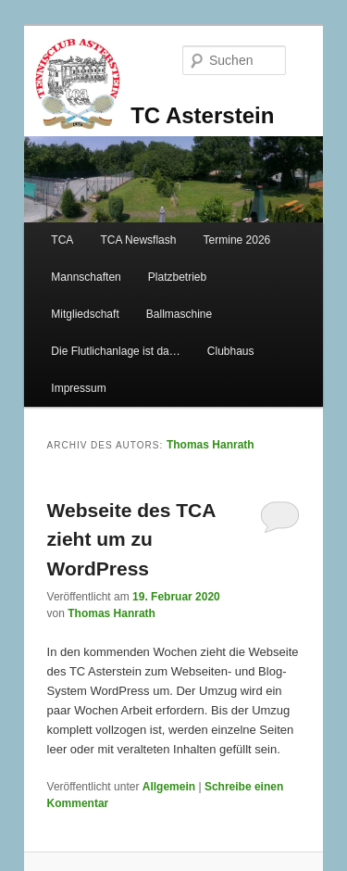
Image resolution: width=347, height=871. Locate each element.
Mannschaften (85, 277)
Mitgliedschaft (84, 314)
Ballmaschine (179, 314)
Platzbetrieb (177, 277)
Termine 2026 (237, 240)
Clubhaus (230, 351)
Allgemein (169, 786)
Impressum (78, 388)
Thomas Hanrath (210, 444)
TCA (62, 240)
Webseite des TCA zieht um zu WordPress (131, 539)
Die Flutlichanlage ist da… (115, 351)
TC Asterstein (202, 115)
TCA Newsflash (138, 240)
